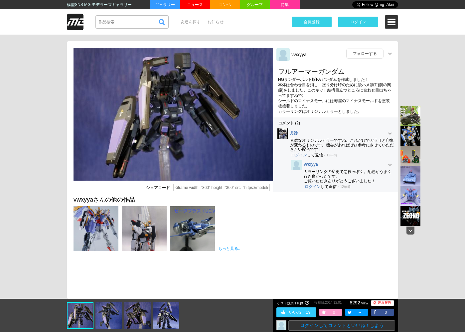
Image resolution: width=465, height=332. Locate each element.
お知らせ (216, 22)
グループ (255, 4)
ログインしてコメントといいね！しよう (342, 325)
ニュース (195, 4)
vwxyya (299, 54)
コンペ (225, 4)
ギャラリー (165, 4)
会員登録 (312, 22)
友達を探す (191, 22)
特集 (285, 4)
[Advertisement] (335, 245)
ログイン (358, 22)
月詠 (294, 133)
